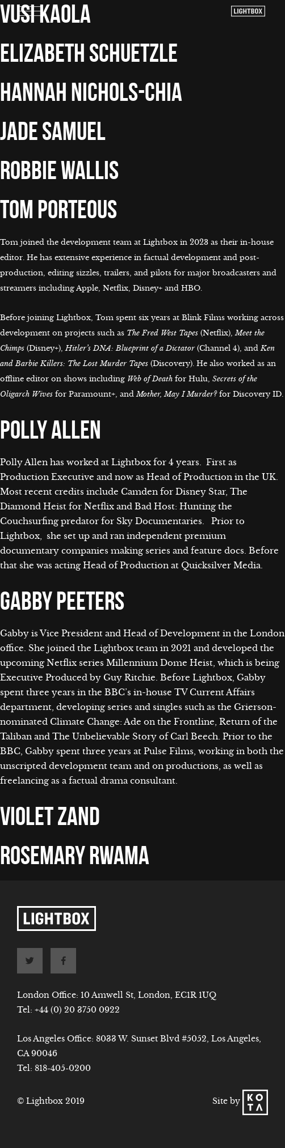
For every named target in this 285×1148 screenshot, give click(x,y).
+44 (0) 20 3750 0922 (77, 1010)
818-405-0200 (63, 1068)
